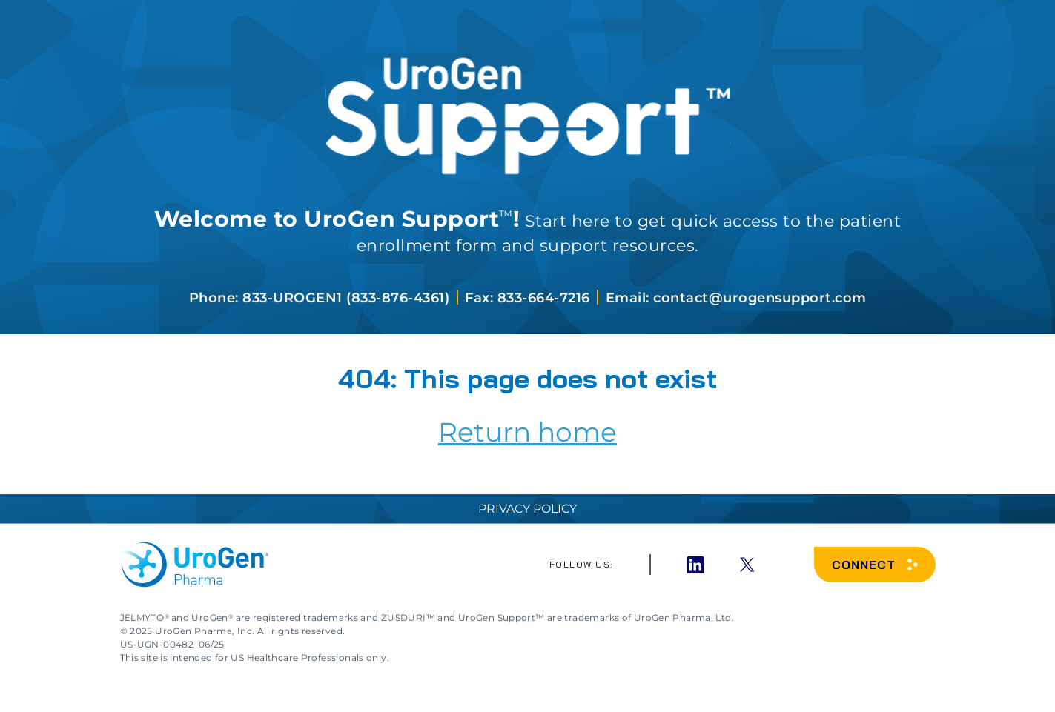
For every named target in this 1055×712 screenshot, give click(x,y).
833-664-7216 (546, 298)
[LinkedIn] (695, 564)
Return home (527, 432)
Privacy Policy (527, 509)
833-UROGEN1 (292, 298)
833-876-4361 (398, 298)
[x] (747, 564)
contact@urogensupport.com (760, 298)
